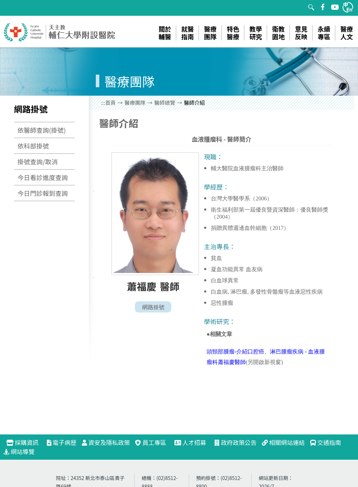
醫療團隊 (134, 102)
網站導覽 (19, 451)
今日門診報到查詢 (42, 193)
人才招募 (193, 442)
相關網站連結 (283, 442)
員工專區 (150, 442)
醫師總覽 (164, 102)
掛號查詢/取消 (37, 161)
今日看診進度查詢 (42, 177)
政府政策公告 (235, 442)
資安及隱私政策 (106, 442)
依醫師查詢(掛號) (41, 130)
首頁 (110, 102)
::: (103, 102)
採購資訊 (25, 442)
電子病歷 (62, 442)
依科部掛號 (33, 145)
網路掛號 (153, 307)
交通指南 (325, 442)
